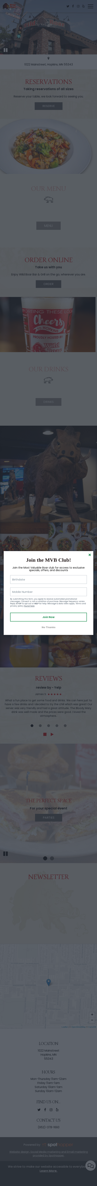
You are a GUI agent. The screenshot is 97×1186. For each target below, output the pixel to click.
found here (29, 606)
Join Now (48, 617)
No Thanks (48, 627)
